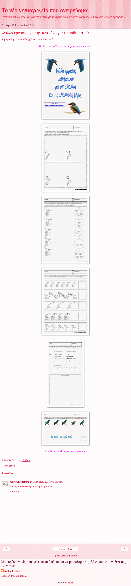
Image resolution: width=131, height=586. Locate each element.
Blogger (69, 582)
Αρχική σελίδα (65, 549)
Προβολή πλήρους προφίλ (14, 575)
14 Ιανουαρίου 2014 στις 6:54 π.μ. (46, 481)
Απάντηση (15, 491)
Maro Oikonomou (19, 481)
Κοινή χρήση (9, 466)
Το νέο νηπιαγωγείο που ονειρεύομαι (45, 10)
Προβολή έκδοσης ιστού (66, 555)
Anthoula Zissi (12, 571)
